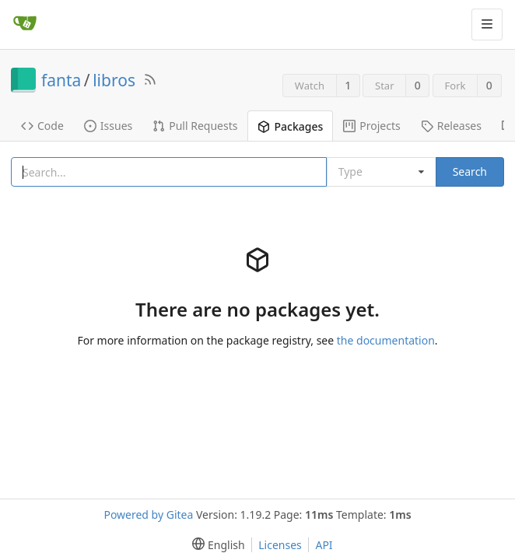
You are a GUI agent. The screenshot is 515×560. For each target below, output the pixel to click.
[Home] (25, 24)
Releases (451, 125)
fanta (61, 80)
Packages (290, 126)
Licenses (280, 544)
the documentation (386, 340)
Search (470, 171)
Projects (371, 125)
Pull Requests (194, 125)
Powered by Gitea (148, 514)
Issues (108, 125)
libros (114, 80)
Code (42, 125)
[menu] (215, 545)
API (323, 544)
